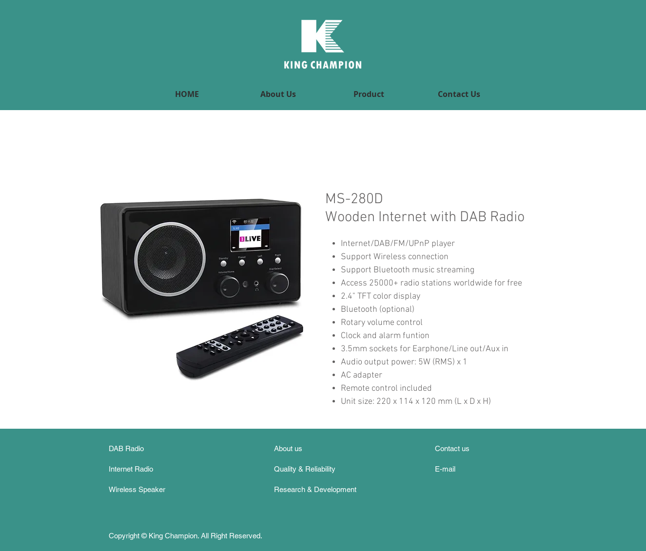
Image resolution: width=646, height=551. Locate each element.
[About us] (295, 448)
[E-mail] (456, 468)
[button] (369, 94)
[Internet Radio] (137, 468)
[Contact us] (456, 448)
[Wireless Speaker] (148, 489)
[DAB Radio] (139, 448)
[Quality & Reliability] (309, 468)
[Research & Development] (318, 489)
